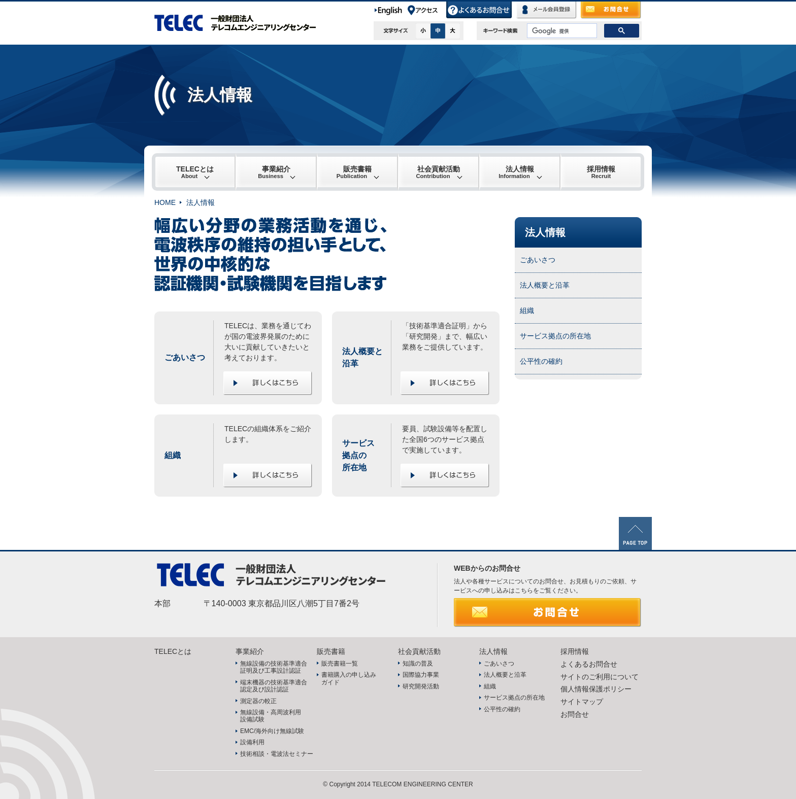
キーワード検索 (500, 30)
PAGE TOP (635, 533)
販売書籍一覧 (339, 663)
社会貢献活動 (438, 172)
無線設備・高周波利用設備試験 (270, 716)
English (390, 10)
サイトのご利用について (599, 677)
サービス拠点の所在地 (555, 336)
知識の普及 (418, 663)
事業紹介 (274, 172)
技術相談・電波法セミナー (276, 753)
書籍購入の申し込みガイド (348, 678)
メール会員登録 (546, 10)
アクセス (426, 10)
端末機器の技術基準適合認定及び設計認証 (273, 686)
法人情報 (516, 172)
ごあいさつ (537, 260)
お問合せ (611, 10)
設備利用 (252, 742)
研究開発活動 (421, 686)
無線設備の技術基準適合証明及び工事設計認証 (273, 667)
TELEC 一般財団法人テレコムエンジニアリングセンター (240, 23)
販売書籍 (354, 172)
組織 (527, 310)
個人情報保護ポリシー (596, 689)
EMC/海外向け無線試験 (272, 731)
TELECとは (195, 172)
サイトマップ (581, 702)
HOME (165, 202)
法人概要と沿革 (545, 285)
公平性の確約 (541, 361)
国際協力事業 (421, 674)
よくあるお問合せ (479, 10)
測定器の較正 (258, 701)
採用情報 (601, 172)
